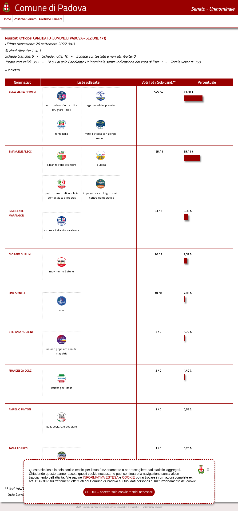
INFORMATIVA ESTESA (100, 477)
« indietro (12, 70)
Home (7, 18)
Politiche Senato (25, 18)
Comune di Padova (92, 507)
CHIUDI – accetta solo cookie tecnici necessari (119, 492)
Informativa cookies (152, 507)
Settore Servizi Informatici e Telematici (121, 507)
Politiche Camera (50, 18)
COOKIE (128, 477)
